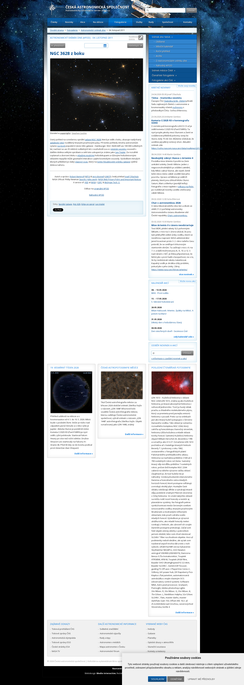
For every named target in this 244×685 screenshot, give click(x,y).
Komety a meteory (156, 651)
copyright (65, 133)
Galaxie (151, 633)
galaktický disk (57, 142)
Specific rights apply (88, 179)
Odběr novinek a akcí (164, 345)
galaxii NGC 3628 (93, 139)
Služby (139, 22)
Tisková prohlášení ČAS (63, 629)
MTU (88, 176)
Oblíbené (160, 41)
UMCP (108, 176)
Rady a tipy (105, 637)
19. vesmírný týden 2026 (64, 367)
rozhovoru (177, 107)
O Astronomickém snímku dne (171, 60)
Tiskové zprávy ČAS (61, 633)
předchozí (59, 45)
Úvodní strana (57, 30)
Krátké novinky (160, 87)
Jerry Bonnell (98, 176)
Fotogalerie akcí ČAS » (163, 80)
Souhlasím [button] (157, 679)
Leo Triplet (120, 152)
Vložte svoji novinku (187, 85)
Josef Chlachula (132, 176)
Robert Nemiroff (77, 176)
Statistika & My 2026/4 (175, 101)
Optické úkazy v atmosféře (161, 642)
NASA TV (56, 651)
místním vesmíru (118, 149)
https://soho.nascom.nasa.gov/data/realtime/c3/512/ (177, 148)
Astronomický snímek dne (93, 30)
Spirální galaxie (65, 204)
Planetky (152, 637)
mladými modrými (85, 155)
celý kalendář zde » (184, 336)
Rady (151, 22)
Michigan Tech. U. (112, 182)
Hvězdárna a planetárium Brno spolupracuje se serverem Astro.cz (119, 661)
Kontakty (187, 22)
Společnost (167, 22)
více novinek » (186, 274)
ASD (86, 182)
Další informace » (84, 453)
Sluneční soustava (157, 646)
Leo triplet (100, 204)
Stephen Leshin (79, 133)
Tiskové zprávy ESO (61, 642)
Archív (159, 55)
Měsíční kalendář (164, 46)
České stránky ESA (61, 646)
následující (134, 45)
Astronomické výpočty (110, 633)
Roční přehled (163, 51)
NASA (93, 182)
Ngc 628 (76, 204)
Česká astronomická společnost (69, 661)
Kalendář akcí (160, 282)
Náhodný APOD (96, 195)
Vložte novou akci (188, 281)
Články (54, 22)
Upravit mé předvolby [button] (201, 679)
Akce (82, 22)
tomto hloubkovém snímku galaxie (113, 161)
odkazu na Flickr (185, 186)
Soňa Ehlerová (173, 199)
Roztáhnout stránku (134, 37)
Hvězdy (151, 629)
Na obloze (98, 22)
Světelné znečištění (109, 629)
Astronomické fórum (109, 651)
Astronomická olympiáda (64, 637)
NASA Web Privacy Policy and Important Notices (119, 179)
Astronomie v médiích (110, 642)
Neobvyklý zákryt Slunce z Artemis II (172, 158)
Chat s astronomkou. (177, 215)
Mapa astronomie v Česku (112, 646)
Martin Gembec (174, 116)
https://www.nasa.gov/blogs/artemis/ (169, 269)
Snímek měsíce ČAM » (163, 70)
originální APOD (101, 188)
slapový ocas (81, 161)
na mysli (61, 145)
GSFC (100, 182)
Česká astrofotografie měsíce (119, 367)
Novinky (69, 22)
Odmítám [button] (176, 679)
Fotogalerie (120, 22)
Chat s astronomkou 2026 (166, 202)
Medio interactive (106, 673)
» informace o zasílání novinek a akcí (169, 358)
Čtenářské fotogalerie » (164, 75)
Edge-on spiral (87, 204)
